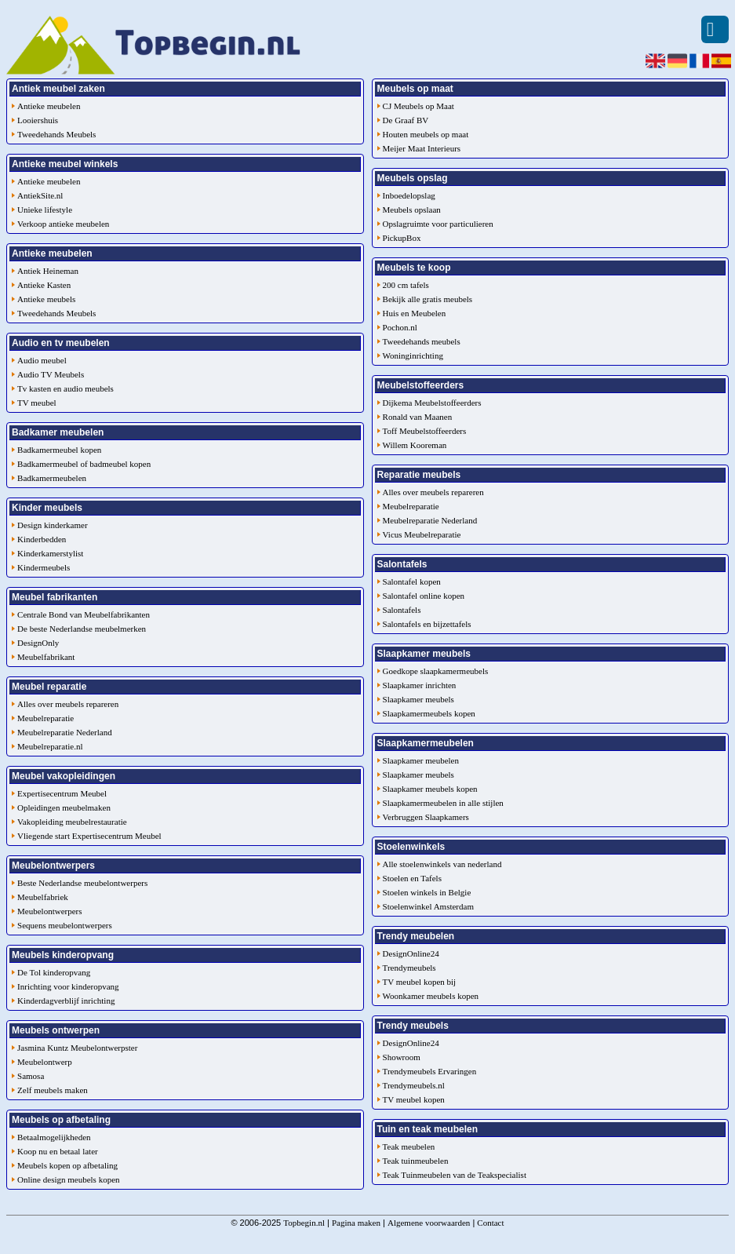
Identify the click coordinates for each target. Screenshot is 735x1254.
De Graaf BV (406, 120)
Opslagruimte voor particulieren (438, 223)
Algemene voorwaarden (429, 1222)
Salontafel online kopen (423, 595)
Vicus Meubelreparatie (422, 534)
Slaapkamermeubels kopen (429, 713)
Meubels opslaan (412, 209)
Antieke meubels (46, 299)
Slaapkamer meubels (418, 699)
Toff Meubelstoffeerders (425, 431)
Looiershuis (37, 120)
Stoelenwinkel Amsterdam (428, 906)
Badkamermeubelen (51, 478)
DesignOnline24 (411, 953)
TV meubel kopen (414, 1099)
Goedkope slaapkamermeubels (436, 671)
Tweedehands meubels (421, 341)
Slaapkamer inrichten (420, 685)
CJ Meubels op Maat (418, 106)
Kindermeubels (43, 567)
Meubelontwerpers (49, 911)
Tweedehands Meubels (56, 134)
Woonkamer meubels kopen (431, 996)
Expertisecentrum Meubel (62, 793)
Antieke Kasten (44, 285)
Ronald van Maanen (418, 416)
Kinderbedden (41, 539)
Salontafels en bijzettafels (427, 624)
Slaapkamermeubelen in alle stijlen (443, 802)
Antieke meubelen (48, 106)
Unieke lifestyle (44, 209)
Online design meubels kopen (68, 1179)
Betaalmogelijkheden (53, 1137)
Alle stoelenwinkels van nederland (442, 864)
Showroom (401, 1057)
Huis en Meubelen (414, 313)
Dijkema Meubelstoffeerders (432, 402)
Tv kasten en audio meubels (65, 388)
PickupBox (402, 237)
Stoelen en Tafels (412, 878)
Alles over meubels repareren (67, 704)
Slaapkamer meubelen (421, 760)
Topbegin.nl (304, 1222)
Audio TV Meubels (50, 374)
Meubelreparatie (45, 718)
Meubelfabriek (42, 897)
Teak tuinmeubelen (416, 1160)
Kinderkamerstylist (50, 553)
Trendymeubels (409, 967)
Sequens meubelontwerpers (64, 925)
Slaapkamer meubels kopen (430, 788)
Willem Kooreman (415, 445)
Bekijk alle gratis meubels (428, 299)
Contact (490, 1222)
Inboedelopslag (409, 195)
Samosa (30, 1076)
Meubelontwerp (44, 1061)
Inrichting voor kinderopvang (68, 986)
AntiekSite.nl (40, 195)
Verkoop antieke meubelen (63, 223)
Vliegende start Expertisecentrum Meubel (89, 835)
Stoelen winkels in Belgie (427, 892)
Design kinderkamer (52, 525)
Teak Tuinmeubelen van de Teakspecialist (454, 1174)
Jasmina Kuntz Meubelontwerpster (77, 1047)
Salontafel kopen (412, 581)
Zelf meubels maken (52, 1090)
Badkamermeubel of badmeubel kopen (84, 463)
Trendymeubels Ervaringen (430, 1071)
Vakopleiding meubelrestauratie (72, 821)
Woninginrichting (413, 355)
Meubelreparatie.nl (49, 746)
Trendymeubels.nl (414, 1085)
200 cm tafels (406, 285)
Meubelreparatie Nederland (64, 732)
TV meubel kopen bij (420, 981)
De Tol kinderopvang (53, 972)
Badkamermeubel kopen (59, 449)
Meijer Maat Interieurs (422, 148)
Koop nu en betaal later (57, 1151)
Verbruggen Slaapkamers (426, 817)
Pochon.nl (400, 327)
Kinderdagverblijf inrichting (66, 1000)
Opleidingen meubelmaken (64, 807)
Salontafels (402, 609)
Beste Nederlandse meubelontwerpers (82, 883)
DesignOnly (38, 642)
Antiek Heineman (47, 270)
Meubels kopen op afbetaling (67, 1165)
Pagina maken (356, 1222)
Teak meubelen (409, 1146)
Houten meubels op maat (426, 134)
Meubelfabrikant (46, 657)
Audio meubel (42, 360)
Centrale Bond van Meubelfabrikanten (83, 614)
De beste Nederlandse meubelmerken (81, 628)
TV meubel (36, 402)
